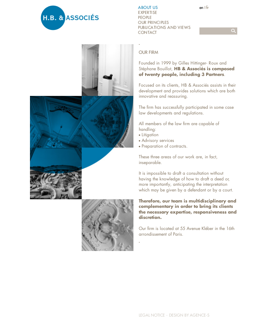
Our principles (153, 22)
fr (207, 7)
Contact (147, 32)
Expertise (147, 12)
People (145, 17)
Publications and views (164, 27)
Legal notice (152, 315)
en (201, 7)
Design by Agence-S (189, 315)
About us (148, 7)
